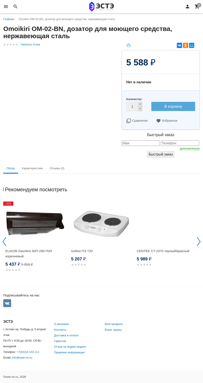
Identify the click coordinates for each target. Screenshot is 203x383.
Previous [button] (4, 241)
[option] (36, 240)
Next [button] (198, 241)
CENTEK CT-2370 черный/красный (163, 251)
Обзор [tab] (11, 168)
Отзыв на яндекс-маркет (70, 346)
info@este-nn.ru (22, 357)
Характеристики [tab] (32, 168)
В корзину (173, 106)
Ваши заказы (113, 329)
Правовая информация (69, 352)
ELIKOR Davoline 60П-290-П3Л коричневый (28, 253)
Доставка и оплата (66, 335)
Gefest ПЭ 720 (82, 251)
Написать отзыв (30, 44)
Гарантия (60, 341)
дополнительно (190, 148)
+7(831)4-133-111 (28, 352)
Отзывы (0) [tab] (57, 168)
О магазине (61, 324)
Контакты (60, 329)
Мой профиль (114, 324)
